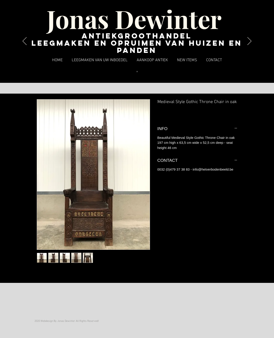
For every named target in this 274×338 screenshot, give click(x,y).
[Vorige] (25, 41)
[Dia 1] (137, 71)
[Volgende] (249, 41)
